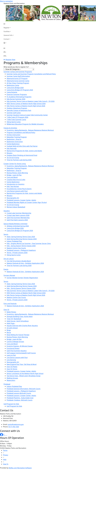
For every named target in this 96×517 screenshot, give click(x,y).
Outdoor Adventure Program (17, 108)
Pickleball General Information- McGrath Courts (23, 389)
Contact (6, 39)
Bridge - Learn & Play (14, 175)
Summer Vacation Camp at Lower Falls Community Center (27, 115)
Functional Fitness (13, 348)
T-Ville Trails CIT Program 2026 (17, 117)
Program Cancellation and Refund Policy (21, 132)
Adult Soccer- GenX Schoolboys (18, 321)
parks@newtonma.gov (16, 424)
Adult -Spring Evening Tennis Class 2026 (21, 237)
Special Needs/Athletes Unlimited (15, 224)
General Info (8, 35)
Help (4, 459)
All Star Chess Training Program (18, 83)
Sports (6, 234)
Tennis (6, 281)
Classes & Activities (10, 128)
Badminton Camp (13, 85)
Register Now (10, 60)
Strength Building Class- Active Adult (20, 316)
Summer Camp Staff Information (18, 76)
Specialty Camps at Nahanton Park (19, 110)
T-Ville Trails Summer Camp (16, 120)
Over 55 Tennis (12, 369)
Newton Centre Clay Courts (16, 248)
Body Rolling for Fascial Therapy (18, 335)
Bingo (9, 330)
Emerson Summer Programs (17, 94)
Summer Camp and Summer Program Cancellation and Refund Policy (31, 74)
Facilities (7, 31)
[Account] (9, 43)
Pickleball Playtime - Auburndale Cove (20, 398)
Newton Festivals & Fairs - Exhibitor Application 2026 (25, 263)
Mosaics (9, 153)
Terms (5, 450)
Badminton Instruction (15, 142)
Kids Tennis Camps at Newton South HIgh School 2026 (26, 106)
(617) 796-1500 (13, 427)
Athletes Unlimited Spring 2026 (18, 226)
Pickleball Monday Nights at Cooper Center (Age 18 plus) (27, 202)
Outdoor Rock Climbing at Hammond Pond (22, 155)
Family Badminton (13, 144)
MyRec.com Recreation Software (20, 468)
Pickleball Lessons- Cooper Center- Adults (21, 200)
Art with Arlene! (12, 328)
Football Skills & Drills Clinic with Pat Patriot (22, 146)
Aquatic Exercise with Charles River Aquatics (22, 326)
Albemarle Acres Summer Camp (18, 81)
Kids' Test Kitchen (13, 186)
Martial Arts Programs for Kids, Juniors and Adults (24, 151)
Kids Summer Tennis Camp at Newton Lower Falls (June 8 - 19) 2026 (30, 101)
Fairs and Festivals (10, 304)
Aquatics (7, 211)
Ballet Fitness (11, 312)
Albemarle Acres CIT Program (17, 78)
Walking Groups (12, 378)
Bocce (9, 332)
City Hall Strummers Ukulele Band (19, 261)
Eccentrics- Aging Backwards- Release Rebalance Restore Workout (30, 130)
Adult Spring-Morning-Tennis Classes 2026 (22, 239)
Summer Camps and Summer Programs (18, 72)
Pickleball (7, 384)
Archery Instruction (13, 135)
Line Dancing (11, 360)
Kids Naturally (12, 148)
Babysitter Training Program (17, 137)
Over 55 (6, 310)
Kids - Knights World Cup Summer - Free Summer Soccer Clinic (29, 243)
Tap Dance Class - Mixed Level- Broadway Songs (23, 376)
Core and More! (12, 177)
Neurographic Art (13, 198)
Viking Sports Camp (14, 122)
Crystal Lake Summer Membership (19, 213)
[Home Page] (9, 24)
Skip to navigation (6, 1)
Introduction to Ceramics (15, 184)
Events (6, 269)
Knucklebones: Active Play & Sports (19, 189)
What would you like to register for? (16, 67)
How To (5, 464)
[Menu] (5, 56)
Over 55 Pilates (12, 367)
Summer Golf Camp (14, 113)
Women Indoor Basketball (16, 207)
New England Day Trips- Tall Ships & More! (22, 364)
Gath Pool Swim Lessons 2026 (17, 220)
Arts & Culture (9, 259)
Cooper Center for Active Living (15, 164)
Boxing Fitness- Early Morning (17, 173)
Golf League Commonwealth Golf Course (21, 353)
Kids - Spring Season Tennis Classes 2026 (21, 246)
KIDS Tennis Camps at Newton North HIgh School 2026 (26, 104)
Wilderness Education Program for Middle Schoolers (25, 124)
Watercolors (11, 380)
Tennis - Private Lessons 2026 (17, 253)
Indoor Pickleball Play (14, 241)
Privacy (5, 455)
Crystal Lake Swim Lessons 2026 (18, 215)
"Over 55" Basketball (14, 319)
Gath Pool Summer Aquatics (17, 351)
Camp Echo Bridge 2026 (15, 88)
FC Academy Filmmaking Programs (19, 97)
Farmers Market (9, 275)
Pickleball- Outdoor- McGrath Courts (19, 400)
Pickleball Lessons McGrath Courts (19, 393)
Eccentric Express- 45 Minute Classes (20, 346)
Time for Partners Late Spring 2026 (19, 160)
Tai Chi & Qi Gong (13, 158)
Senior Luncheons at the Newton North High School (25, 373)
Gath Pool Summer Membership (18, 218)
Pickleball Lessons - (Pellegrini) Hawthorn (21, 250)
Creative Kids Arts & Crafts (16, 180)
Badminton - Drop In (14, 139)
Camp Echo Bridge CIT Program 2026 (20, 90)
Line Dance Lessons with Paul (17, 191)
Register (6, 28)
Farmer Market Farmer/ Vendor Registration (22, 278)
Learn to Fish (11, 355)
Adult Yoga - (11, 323)
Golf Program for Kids (11, 404)
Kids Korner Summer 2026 (16, 99)
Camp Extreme (12, 92)
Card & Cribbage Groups (15, 342)
